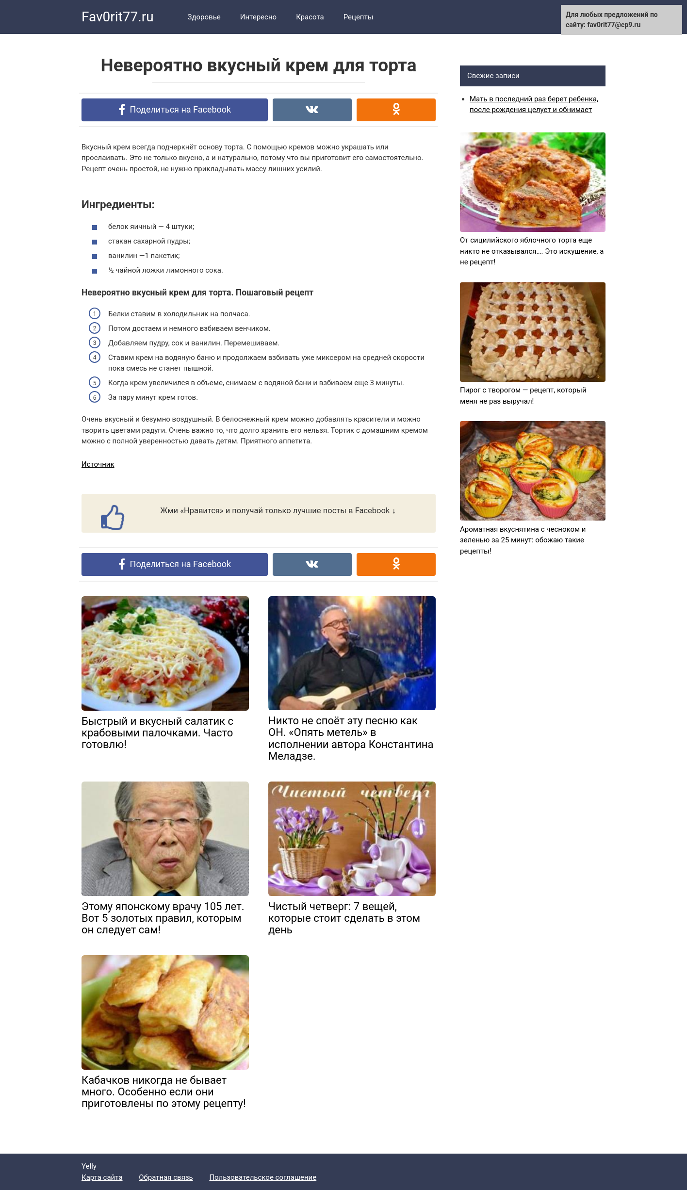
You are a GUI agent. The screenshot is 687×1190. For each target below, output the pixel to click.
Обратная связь (166, 1177)
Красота (310, 17)
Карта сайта (102, 1177)
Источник (98, 464)
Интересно (258, 17)
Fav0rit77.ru (118, 17)
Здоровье (204, 17)
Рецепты (359, 17)
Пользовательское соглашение (262, 1177)
